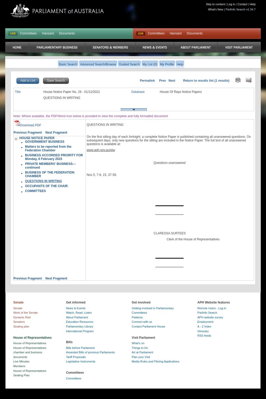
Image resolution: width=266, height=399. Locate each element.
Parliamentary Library (79, 326)
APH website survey (210, 317)
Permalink (147, 80)
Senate (17, 308)
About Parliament (77, 317)
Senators (19, 321)
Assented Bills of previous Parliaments (90, 352)
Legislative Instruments (80, 361)
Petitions (137, 317)
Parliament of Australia (57, 10)
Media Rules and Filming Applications (155, 361)
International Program (80, 331)
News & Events (76, 308)
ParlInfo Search (207, 312)
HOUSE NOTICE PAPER (37, 138)
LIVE (12, 34)
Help (253, 4)
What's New (215, 9)
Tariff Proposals (76, 357)
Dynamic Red (22, 317)
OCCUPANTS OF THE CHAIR (46, 186)
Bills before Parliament (80, 347)
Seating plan (21, 326)
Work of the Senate (25, 312)
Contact (242, 4)
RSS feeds (204, 335)
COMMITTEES (35, 191)
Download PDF (27, 125)
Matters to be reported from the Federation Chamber (48, 148)
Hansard (48, 33)
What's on (138, 343)
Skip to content (215, 4)
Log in (231, 4)
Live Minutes (21, 361)
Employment (205, 321)
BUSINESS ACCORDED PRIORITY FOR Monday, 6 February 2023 (54, 157)
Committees (28, 33)
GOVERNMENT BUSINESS (44, 142)
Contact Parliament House (148, 326)
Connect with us (142, 321)
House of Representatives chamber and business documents (29, 352)
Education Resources (79, 321)
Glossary (203, 331)
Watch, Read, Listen (79, 312)
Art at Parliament (142, 352)
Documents (67, 33)
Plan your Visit (141, 357)
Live (140, 34)
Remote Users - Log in (211, 308)
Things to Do (140, 347)
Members (19, 366)
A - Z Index (204, 326)
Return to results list (198, 80)
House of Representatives (29, 343)
